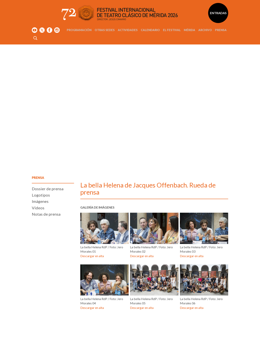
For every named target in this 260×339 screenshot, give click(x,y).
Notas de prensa (46, 214)
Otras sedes (105, 30)
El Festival (172, 30)
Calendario (150, 30)
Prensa (221, 30)
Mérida (189, 30)
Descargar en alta (92, 256)
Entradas (218, 13)
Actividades (128, 30)
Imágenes (40, 201)
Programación (79, 30)
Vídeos (38, 207)
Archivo (205, 30)
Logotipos (41, 195)
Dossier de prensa (47, 188)
